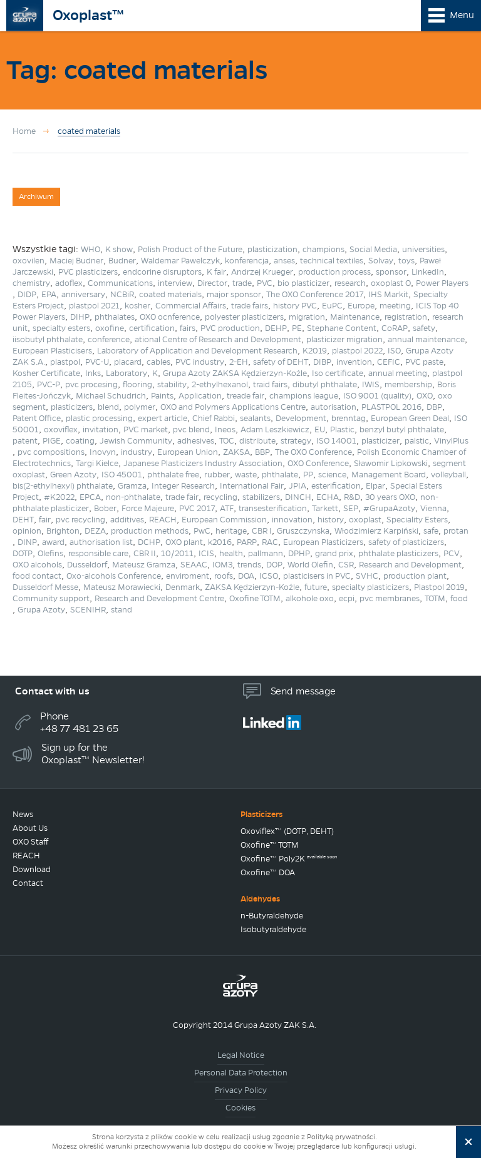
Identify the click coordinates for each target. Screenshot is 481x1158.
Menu (462, 15)
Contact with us (52, 691)
